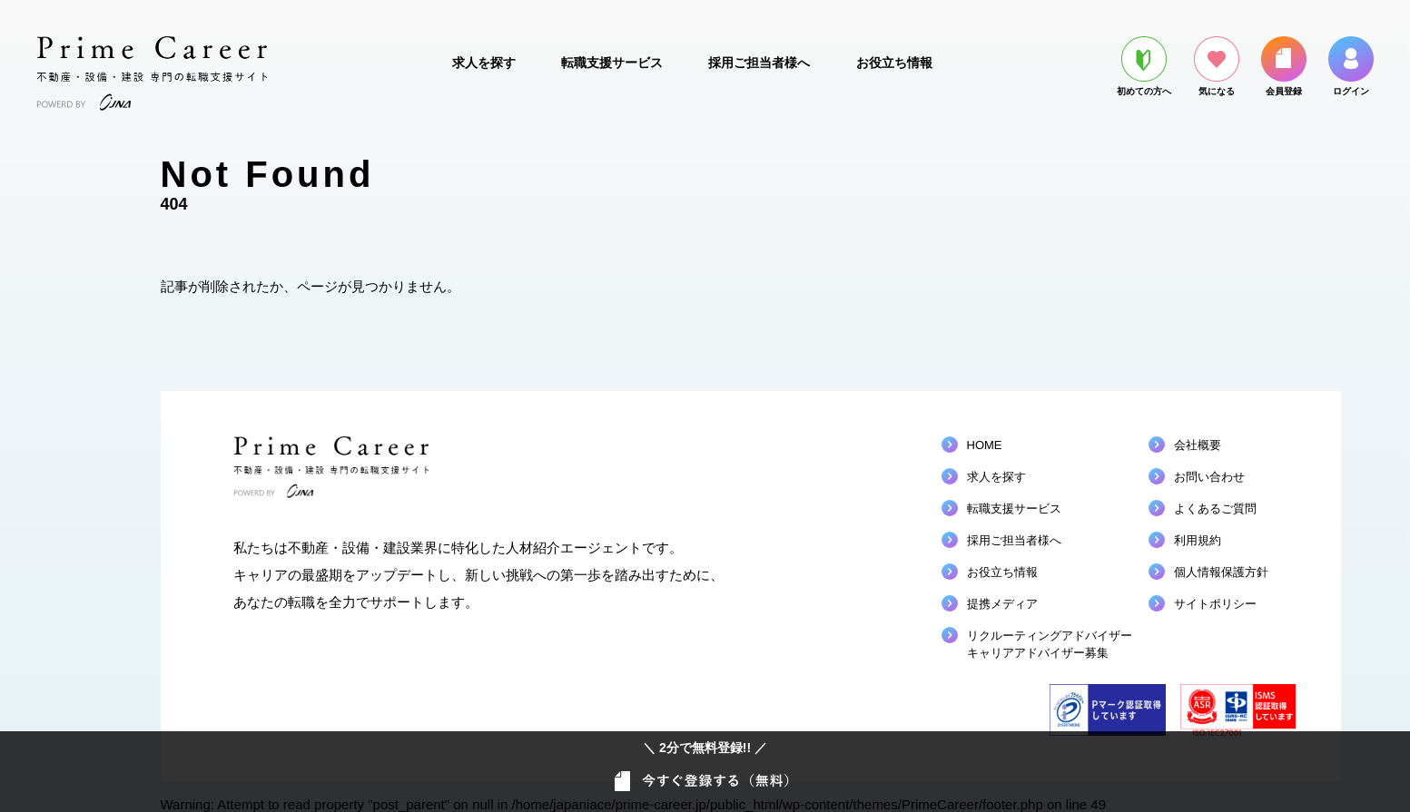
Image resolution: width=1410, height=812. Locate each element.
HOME (984, 445)
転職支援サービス (612, 62)
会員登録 (1283, 66)
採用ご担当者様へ (759, 62)
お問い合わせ (1209, 477)
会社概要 (1197, 445)
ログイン (1351, 66)
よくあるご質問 (1215, 508)
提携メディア (1002, 604)
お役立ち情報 (894, 62)
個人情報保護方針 (1221, 572)
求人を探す (484, 62)
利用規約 (1197, 540)
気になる (1216, 66)
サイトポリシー (1215, 604)
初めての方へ (1144, 66)
